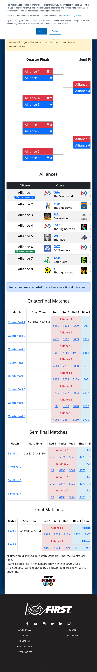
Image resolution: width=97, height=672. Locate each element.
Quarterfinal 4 (16, 362)
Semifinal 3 (14, 480)
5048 (76, 352)
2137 (86, 339)
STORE (72, 635)
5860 (76, 366)
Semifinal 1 (14, 453)
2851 (57, 214)
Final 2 (12, 544)
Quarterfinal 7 (16, 403)
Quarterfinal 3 (16, 349)
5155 (56, 326)
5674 (57, 192)
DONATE (72, 629)
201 (56, 235)
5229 (76, 326)
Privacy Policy (71, 16)
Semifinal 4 (14, 494)
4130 (57, 204)
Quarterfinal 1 (16, 322)
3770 (86, 366)
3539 (86, 352)
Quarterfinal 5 (16, 376)
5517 (57, 225)
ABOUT (24, 635)
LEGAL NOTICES (24, 652)
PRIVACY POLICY (24, 646)
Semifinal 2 (14, 467)
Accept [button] (42, 31)
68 (56, 352)
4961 (56, 366)
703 (86, 326)
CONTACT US (25, 641)
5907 (57, 246)
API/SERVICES (24, 629)
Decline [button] (55, 31)
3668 (72, 470)
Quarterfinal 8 (16, 416)
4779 (56, 339)
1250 (57, 258)
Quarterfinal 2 (16, 336)
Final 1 (12, 531)
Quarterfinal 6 (16, 389)
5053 (76, 339)
